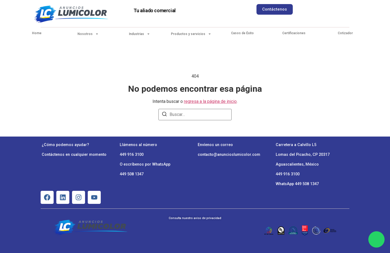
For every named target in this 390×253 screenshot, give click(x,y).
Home (36, 33)
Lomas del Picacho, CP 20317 (303, 154)
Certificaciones (294, 33)
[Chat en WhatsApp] (376, 239)
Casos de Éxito (242, 33)
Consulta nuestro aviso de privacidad (195, 218)
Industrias (139, 34)
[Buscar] (164, 115)
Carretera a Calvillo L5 (296, 145)
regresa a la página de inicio (210, 101)
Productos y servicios (191, 34)
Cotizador (345, 33)
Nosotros (88, 34)
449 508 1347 (132, 174)
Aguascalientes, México (297, 164)
